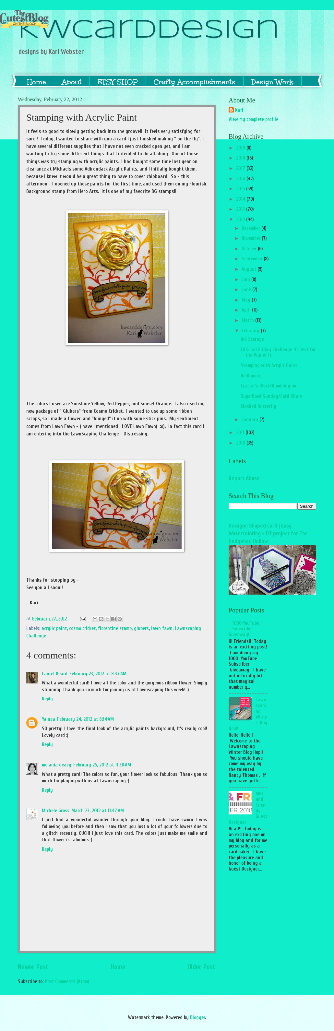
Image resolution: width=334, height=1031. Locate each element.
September (253, 259)
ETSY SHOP (118, 82)
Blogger (197, 1017)
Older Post (201, 967)
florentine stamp (115, 628)
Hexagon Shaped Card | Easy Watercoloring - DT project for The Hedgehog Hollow (268, 533)
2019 (241, 148)
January (250, 419)
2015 (241, 189)
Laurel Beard (54, 674)
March (248, 320)
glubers (141, 628)
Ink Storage (252, 339)
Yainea (48, 719)
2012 (241, 219)
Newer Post (33, 967)
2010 (241, 443)
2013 (241, 209)
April (247, 310)
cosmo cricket (82, 628)
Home (36, 82)
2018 (241, 158)
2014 (241, 199)
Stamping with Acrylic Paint (269, 365)
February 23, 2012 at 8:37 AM (97, 674)
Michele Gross (55, 810)
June (247, 289)
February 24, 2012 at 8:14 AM (85, 719)
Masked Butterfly (258, 406)
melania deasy (56, 765)
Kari (239, 110)
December (251, 228)
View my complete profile (253, 119)
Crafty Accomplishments (194, 82)
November (252, 238)
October (250, 249)
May (247, 300)
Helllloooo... (252, 376)
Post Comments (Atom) (67, 981)
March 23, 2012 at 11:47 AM (97, 810)
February (251, 331)
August (249, 269)
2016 (241, 179)
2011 (240, 432)
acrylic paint (54, 628)
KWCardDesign (149, 30)
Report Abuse (244, 478)
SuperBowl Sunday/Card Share (271, 396)
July (246, 279)
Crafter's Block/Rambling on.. (269, 386)
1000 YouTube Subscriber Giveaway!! (244, 629)
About (72, 82)
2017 (241, 168)
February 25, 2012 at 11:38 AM (102, 765)
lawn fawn (162, 628)
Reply (47, 699)
